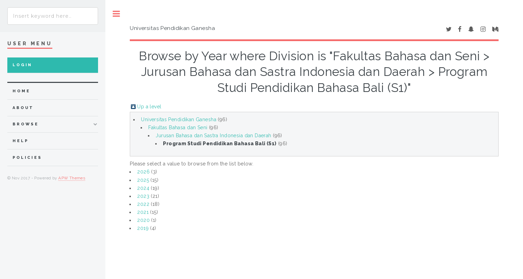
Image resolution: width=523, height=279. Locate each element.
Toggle (116, 14)
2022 (143, 204)
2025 (143, 180)
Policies (27, 157)
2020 (143, 220)
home (21, 91)
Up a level (149, 106)
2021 (143, 212)
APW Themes (71, 178)
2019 (143, 228)
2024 (143, 188)
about (23, 108)
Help (20, 141)
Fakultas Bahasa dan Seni (177, 127)
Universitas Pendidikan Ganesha (178, 119)
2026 (143, 172)
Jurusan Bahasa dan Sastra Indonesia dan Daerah (213, 135)
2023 (143, 196)
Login (22, 65)
